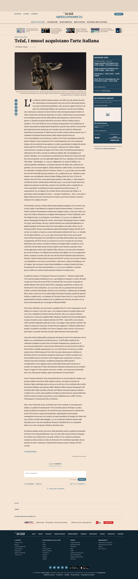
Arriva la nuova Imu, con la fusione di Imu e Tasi (32, 30)
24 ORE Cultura (18, 548)
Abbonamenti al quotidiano (105, 542)
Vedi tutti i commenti (78, 484)
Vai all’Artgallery (30, 451)
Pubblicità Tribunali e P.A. (77, 552)
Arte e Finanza (79, 22)
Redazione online (49, 574)
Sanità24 (45, 557)
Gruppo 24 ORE (18, 542)
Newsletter (73, 546)
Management (93, 534)
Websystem (101, 572)
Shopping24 (18, 550)
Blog (71, 548)
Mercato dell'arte (38, 22)
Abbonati (118, 14)
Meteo (71, 550)
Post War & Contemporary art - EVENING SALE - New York (107, 80)
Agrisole (45, 559)
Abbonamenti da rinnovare (105, 544)
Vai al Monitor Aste (100, 87)
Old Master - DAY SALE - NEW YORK (107, 75)
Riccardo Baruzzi (100, 123)
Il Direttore (59, 574)
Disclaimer (73, 479)
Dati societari (45, 572)
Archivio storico (102, 548)
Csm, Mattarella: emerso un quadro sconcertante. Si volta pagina (56, 31)
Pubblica (82, 479)
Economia (48, 534)
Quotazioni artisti (104, 98)
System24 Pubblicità (20, 552)
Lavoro (44, 546)
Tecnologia (111, 534)
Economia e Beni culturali (97, 22)
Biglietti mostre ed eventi (76, 557)
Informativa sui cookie (87, 574)
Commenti (83, 534)
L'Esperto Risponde (75, 542)
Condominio (46, 552)
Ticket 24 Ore (18, 554)
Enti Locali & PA (47, 548)
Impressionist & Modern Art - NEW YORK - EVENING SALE (106, 64)
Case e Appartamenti (75, 554)
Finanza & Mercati (59, 534)
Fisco (44, 542)
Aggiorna (39, 484)
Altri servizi (73, 559)
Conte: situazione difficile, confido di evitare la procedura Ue (82, 31)
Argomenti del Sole (75, 544)
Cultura (102, 534)
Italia (33, 534)
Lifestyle (120, 534)
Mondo (40, 534)
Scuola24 (45, 554)
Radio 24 (17, 544)
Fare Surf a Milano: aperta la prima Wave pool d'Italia (107, 30)
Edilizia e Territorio (47, 550)
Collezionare (52, 22)
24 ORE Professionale (20, 546)
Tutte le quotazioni (100, 130)
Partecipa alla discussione (55, 466)
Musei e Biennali (66, 22)
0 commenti (55, 464)
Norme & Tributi (73, 534)
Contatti (67, 574)
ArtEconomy (69, 17)
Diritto (44, 544)
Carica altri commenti (55, 488)
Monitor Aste (101, 57)
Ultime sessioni (99, 61)
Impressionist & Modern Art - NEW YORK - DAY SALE (106, 69)
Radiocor (100, 546)
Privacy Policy (75, 574)
